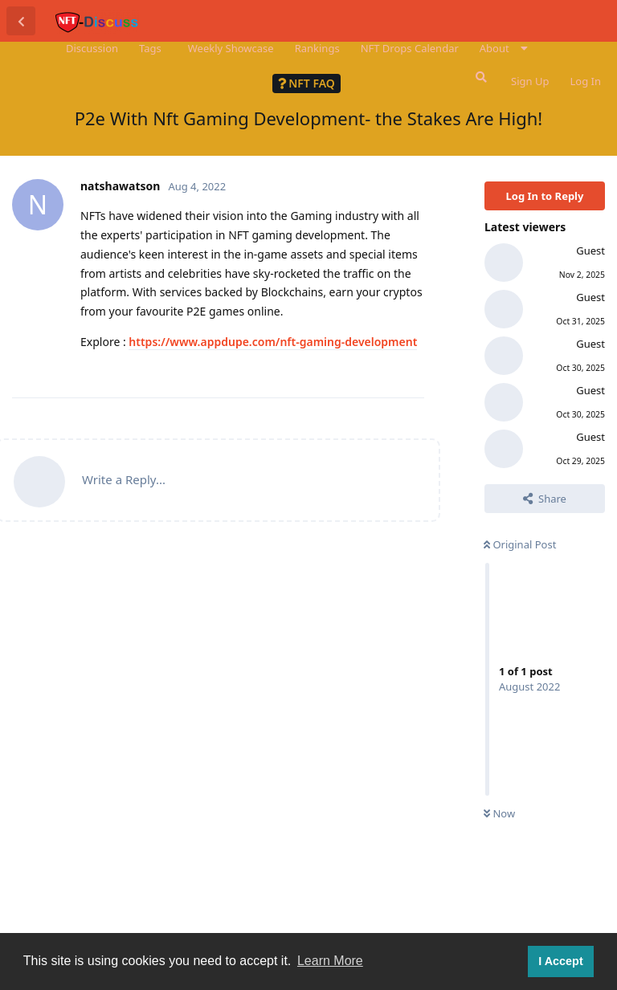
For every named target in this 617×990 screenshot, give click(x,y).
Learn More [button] (330, 961)
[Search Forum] (479, 77)
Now (499, 813)
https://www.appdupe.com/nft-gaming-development (273, 341)
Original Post (520, 544)
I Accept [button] (560, 961)
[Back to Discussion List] (20, 20)
